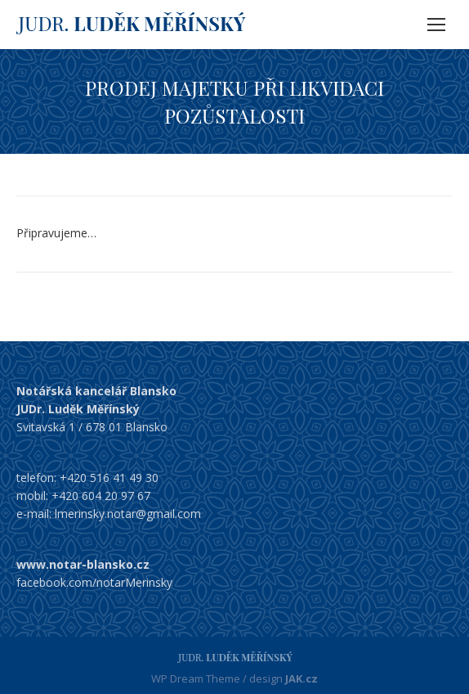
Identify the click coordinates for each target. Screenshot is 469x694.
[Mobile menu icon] (436, 24)
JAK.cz (301, 678)
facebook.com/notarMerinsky (94, 582)
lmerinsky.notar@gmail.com (128, 513)
